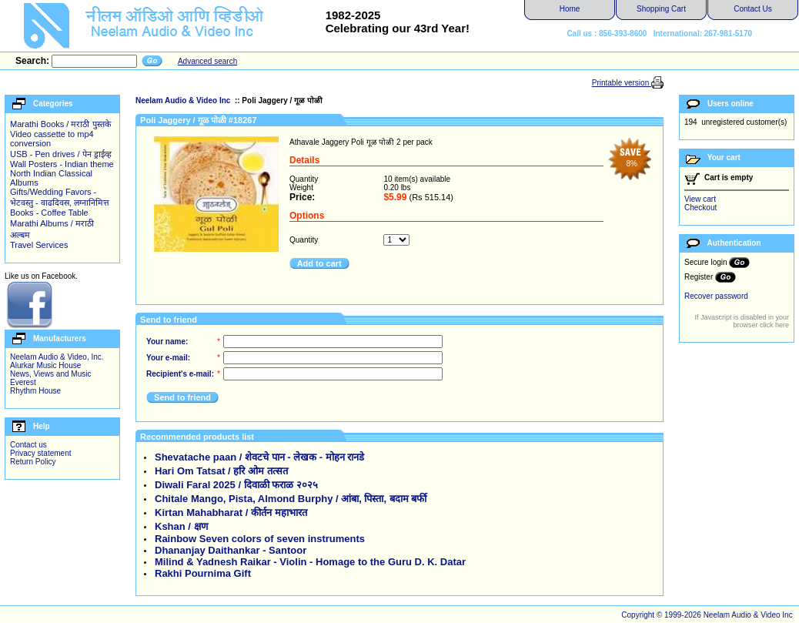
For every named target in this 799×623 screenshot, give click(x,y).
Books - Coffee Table (49, 212)
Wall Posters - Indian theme (62, 164)
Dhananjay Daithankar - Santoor (230, 550)
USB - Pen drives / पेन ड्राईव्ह (61, 154)
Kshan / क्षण (181, 526)
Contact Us (752, 9)
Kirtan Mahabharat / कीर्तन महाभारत (231, 512)
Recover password (716, 296)
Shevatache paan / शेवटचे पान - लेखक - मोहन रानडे (259, 457)
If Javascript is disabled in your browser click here (741, 321)
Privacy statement (40, 453)
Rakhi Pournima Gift (203, 573)
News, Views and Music (50, 374)
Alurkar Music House (45, 365)
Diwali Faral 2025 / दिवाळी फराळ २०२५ (236, 485)
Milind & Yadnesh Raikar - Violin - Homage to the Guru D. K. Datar (310, 562)
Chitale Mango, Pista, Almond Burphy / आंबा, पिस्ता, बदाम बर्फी (290, 498)
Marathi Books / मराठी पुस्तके (60, 124)
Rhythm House (35, 391)
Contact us (28, 444)
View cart (700, 199)
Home (570, 9)
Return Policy (32, 461)
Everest (23, 382)
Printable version (621, 83)
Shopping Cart (661, 9)
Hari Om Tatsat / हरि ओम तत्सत (221, 471)
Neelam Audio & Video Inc (183, 100)
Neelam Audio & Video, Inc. (57, 357)
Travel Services (39, 245)
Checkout (700, 207)
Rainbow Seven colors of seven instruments (260, 538)
